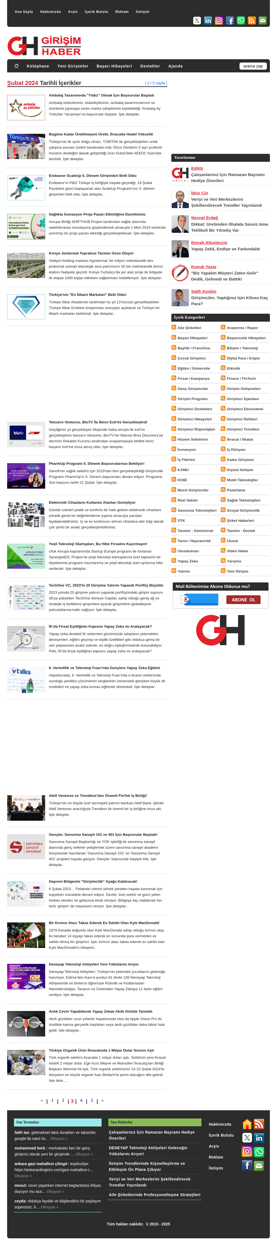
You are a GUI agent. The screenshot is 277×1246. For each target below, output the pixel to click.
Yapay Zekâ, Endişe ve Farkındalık (225, 249)
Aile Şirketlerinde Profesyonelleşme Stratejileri (154, 1195)
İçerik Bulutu (96, 12)
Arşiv (73, 12)
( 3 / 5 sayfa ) (156, 83)
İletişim (142, 12)
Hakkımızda (50, 12)
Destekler (150, 66)
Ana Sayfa (24, 12)
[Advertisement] (87, 373)
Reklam (122, 12)
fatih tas (22, 1132)
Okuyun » (59, 1138)
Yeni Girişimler (72, 66)
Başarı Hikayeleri (114, 66)
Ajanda (175, 66)
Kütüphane (38, 66)
